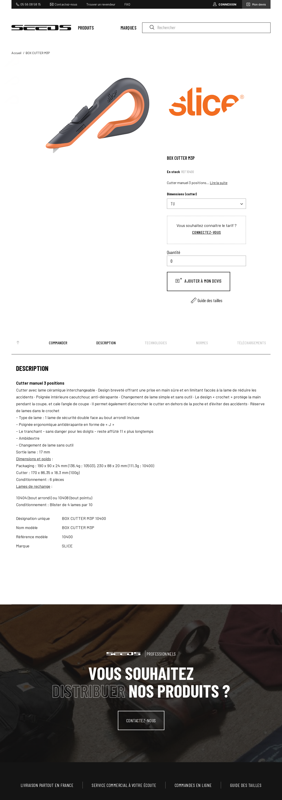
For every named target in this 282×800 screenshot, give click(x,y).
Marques (129, 27)
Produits (86, 27)
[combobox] (206, 204)
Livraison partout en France (47, 785)
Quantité (173, 252)
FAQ (127, 4)
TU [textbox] (173, 203)
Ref (183, 171)
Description (106, 342)
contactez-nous (141, 720)
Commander (58, 342)
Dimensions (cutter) (182, 194)
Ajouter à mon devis (203, 281)
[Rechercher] (206, 27)
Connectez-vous (206, 232)
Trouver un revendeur (100, 4)
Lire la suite (218, 182)
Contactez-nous (66, 4)
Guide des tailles (210, 300)
